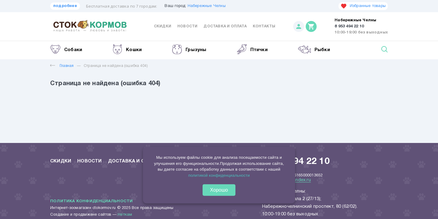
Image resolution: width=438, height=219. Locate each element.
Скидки (162, 26)
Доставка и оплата (224, 26)
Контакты (264, 26)
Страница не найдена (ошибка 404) (116, 66)
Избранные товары (363, 6)
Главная (62, 66)
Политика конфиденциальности (91, 201)
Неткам (125, 215)
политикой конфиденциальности (219, 175)
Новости (187, 26)
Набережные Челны (207, 6)
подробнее (65, 6)
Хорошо (219, 190)
